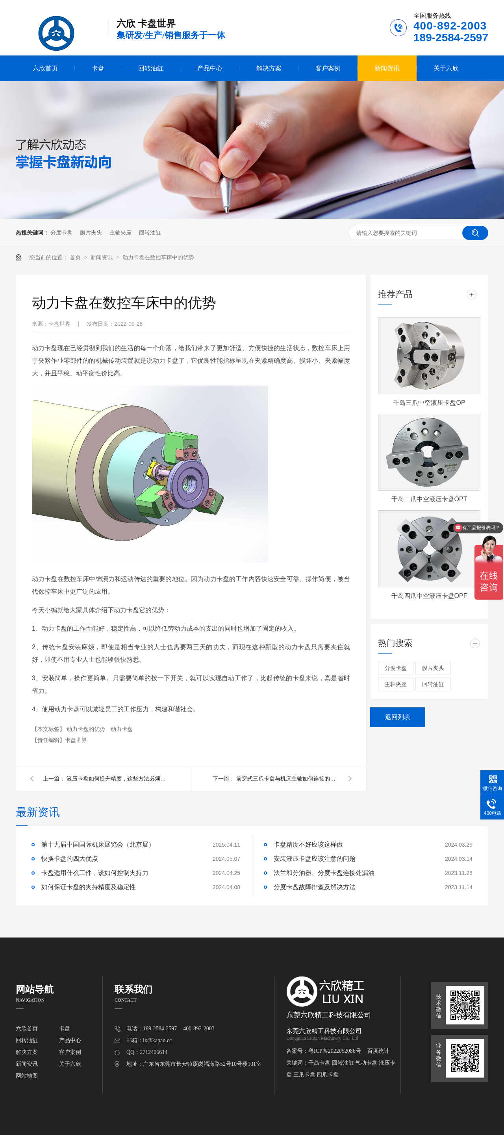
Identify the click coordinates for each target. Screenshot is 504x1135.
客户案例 (328, 68)
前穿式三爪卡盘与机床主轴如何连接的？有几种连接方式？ (287, 778)
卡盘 (98, 68)
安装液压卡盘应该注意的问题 (315, 858)
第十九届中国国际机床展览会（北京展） (98, 844)
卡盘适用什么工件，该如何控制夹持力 (94, 872)
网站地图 (27, 1076)
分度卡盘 (61, 232)
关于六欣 (446, 68)
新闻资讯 (387, 68)
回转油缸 (150, 68)
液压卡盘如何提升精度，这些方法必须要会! (118, 778)
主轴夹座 (120, 232)
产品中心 (209, 68)
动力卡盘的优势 (87, 729)
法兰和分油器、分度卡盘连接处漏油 (324, 872)
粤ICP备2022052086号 (334, 1051)
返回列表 (397, 717)
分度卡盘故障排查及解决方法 (315, 887)
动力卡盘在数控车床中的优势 (158, 257)
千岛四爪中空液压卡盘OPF (429, 595)
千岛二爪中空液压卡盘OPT (429, 499)
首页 (76, 257)
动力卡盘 (122, 729)
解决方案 (269, 68)
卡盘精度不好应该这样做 (308, 844)
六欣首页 (45, 68)
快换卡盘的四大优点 (69, 858)
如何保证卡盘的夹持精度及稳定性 (88, 887)
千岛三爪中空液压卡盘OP (429, 402)
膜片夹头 (91, 232)
